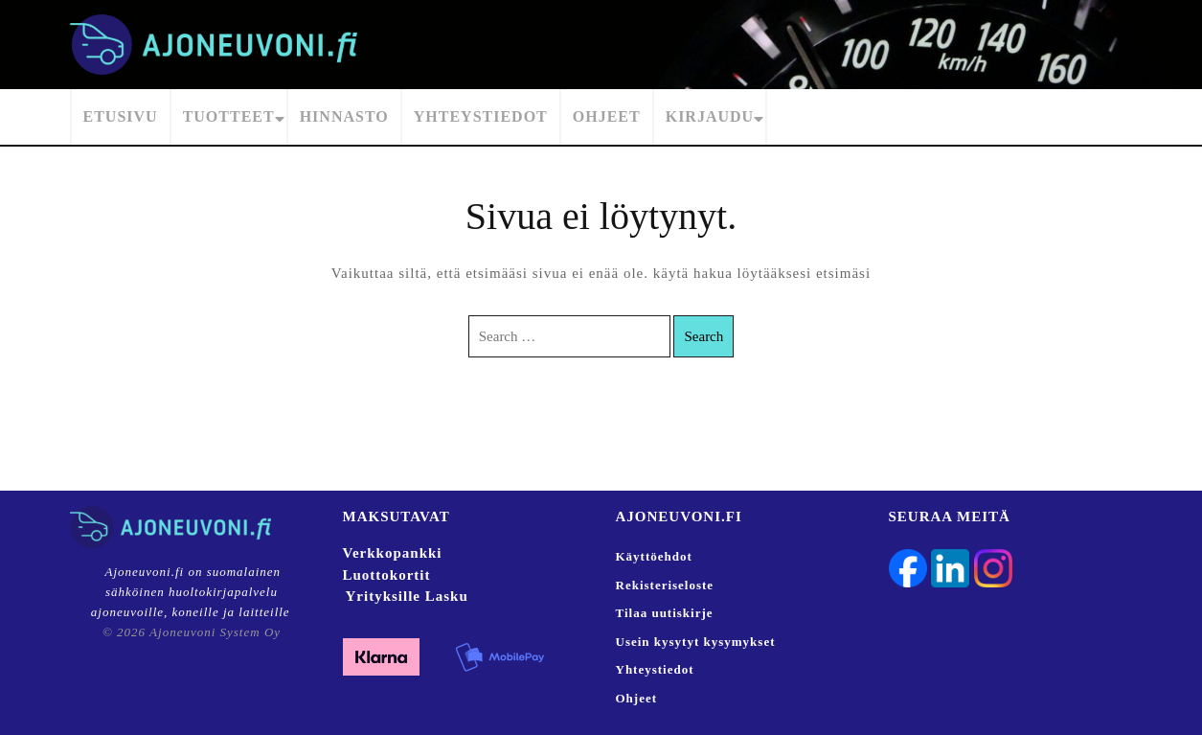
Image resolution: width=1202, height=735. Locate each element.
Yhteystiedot (481, 116)
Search (703, 336)
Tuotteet (229, 116)
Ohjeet (607, 116)
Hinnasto (344, 116)
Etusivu (120, 116)
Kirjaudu (710, 116)
